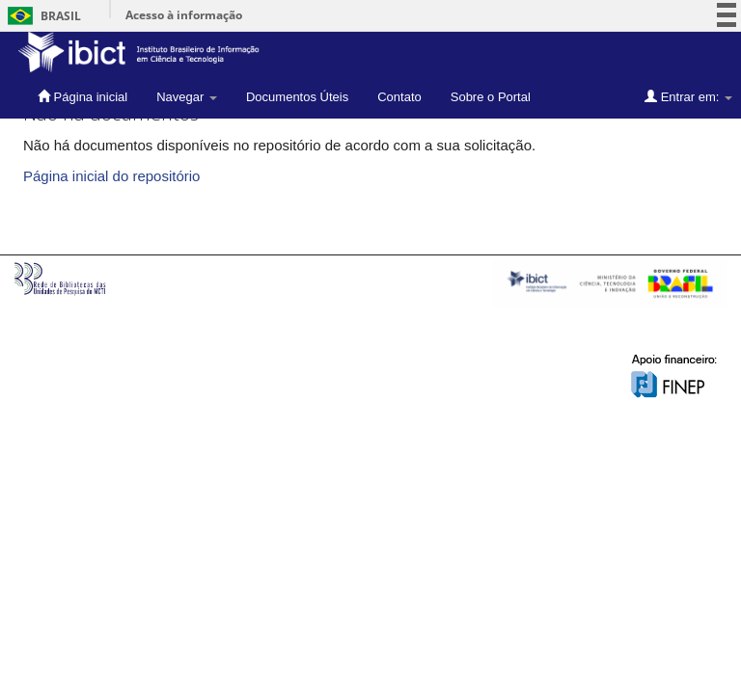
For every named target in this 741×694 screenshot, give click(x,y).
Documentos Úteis (297, 97)
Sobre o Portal (491, 97)
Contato (399, 97)
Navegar (186, 97)
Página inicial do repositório (111, 176)
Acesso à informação (183, 15)
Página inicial (82, 96)
